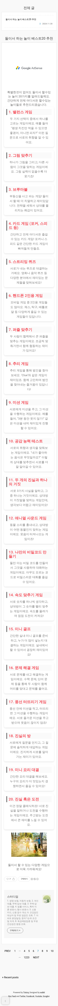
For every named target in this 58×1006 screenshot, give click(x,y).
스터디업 (12, 896)
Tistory (26, 992)
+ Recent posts (10, 977)
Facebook (30, 996)
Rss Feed (12, 996)
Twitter (22, 996)
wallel (42, 992)
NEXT (35, 957)
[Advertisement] (29, 68)
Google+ (46, 996)
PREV (7, 950)
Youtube (38, 996)
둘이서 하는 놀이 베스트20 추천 (21, 19)
